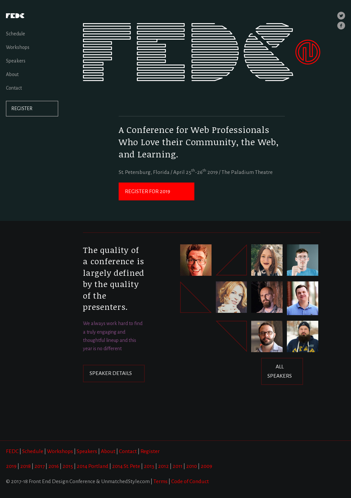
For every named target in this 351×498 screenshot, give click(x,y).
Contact (14, 88)
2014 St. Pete (126, 466)
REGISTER (22, 108)
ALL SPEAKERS (279, 371)
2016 (53, 466)
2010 (191, 466)
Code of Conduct (190, 481)
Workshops (17, 47)
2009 (206, 466)
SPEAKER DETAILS (111, 373)
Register (150, 451)
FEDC (12, 451)
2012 (163, 466)
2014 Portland (92, 466)
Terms (160, 481)
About (12, 74)
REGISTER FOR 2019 (147, 191)
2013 (149, 466)
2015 (67, 466)
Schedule (15, 33)
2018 (25, 466)
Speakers (15, 60)
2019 (11, 466)
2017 (39, 466)
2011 (177, 466)
